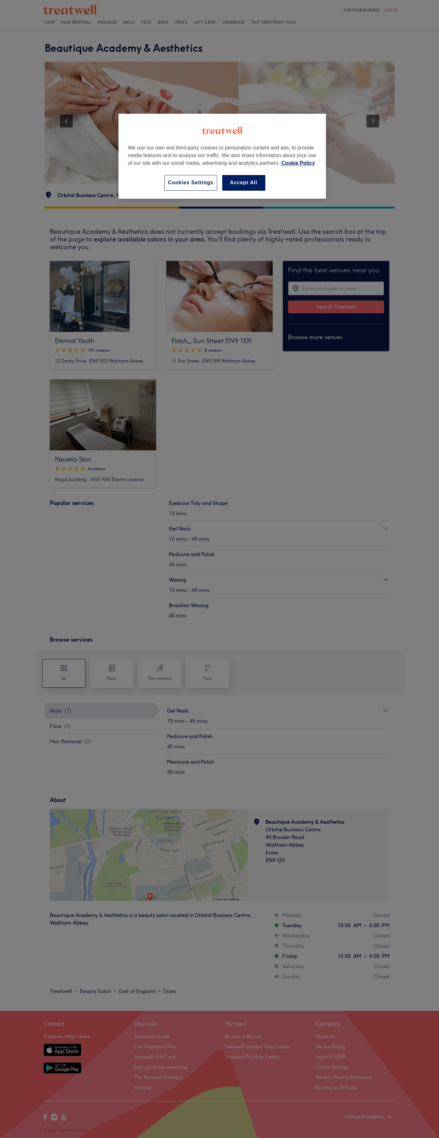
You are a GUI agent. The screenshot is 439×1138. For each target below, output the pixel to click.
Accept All (243, 182)
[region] (222, 156)
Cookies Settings (191, 182)
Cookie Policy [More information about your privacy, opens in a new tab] (298, 163)
